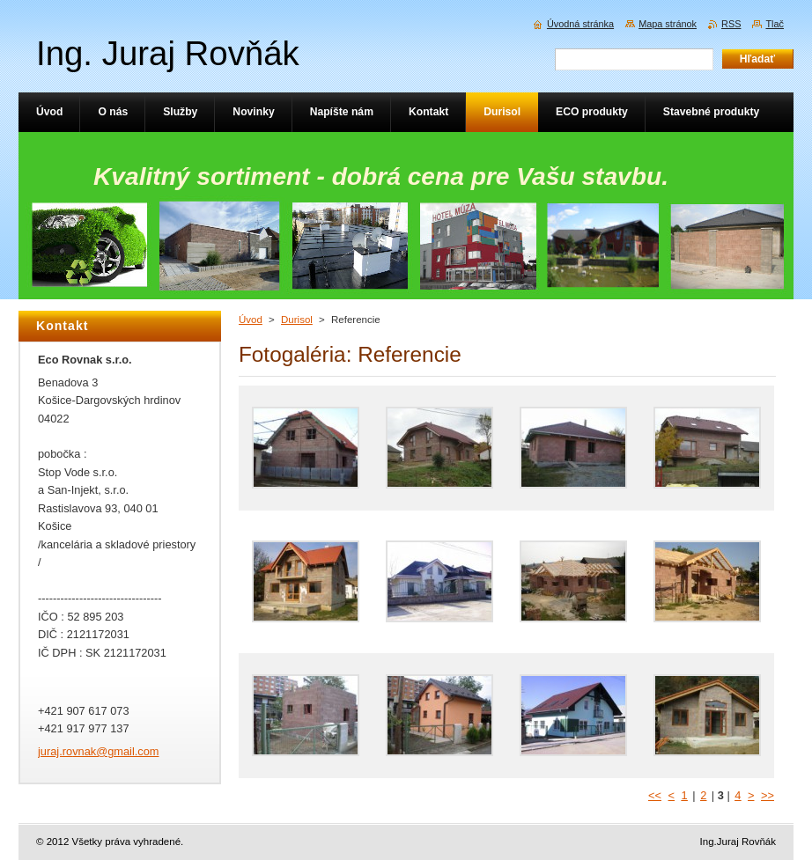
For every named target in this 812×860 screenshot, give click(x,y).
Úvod (250, 319)
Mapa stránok (668, 23)
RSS (731, 23)
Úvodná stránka (580, 23)
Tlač (774, 23)
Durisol (297, 319)
